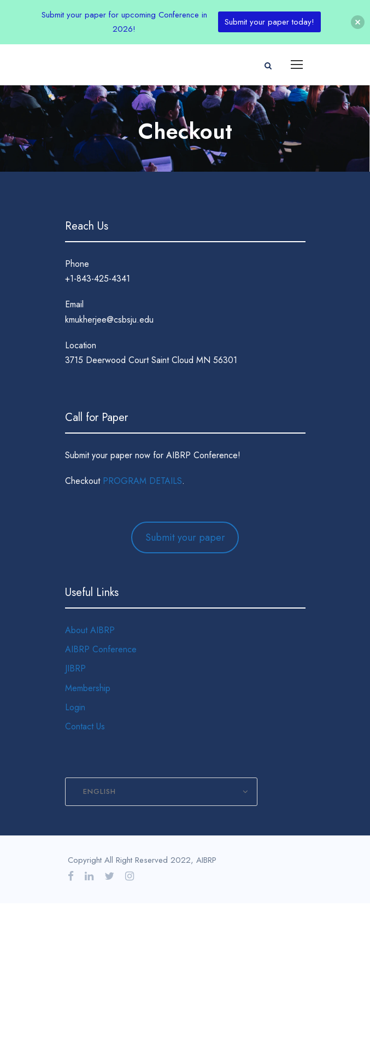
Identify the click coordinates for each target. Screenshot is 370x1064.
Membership (87, 688)
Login (75, 707)
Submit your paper (185, 537)
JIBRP (75, 668)
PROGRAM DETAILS (142, 481)
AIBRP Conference (101, 649)
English (99, 791)
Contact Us (85, 726)
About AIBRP (90, 630)
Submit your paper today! (269, 22)
